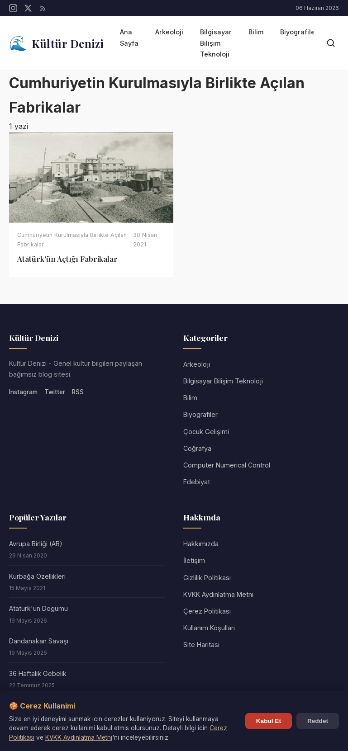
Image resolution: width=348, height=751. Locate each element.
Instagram (23, 392)
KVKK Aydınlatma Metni (218, 594)
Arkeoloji (169, 32)
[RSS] (43, 8)
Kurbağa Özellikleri (37, 576)
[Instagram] (13, 8)
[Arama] (331, 43)
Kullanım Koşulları (209, 628)
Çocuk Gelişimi (206, 431)
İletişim (194, 560)
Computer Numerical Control (226, 465)
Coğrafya (197, 448)
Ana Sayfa (129, 37)
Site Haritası (201, 644)
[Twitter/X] (28, 8)
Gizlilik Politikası (207, 577)
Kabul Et (268, 721)
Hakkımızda (201, 544)
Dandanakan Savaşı (38, 641)
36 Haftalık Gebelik (38, 673)
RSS (78, 392)
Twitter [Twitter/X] (54, 392)
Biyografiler (299, 32)
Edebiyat (196, 482)
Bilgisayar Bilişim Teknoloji (216, 43)
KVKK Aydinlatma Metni (78, 737)
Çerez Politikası (207, 611)
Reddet (317, 721)
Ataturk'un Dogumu (38, 608)
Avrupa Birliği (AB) (35, 544)
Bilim (255, 32)
